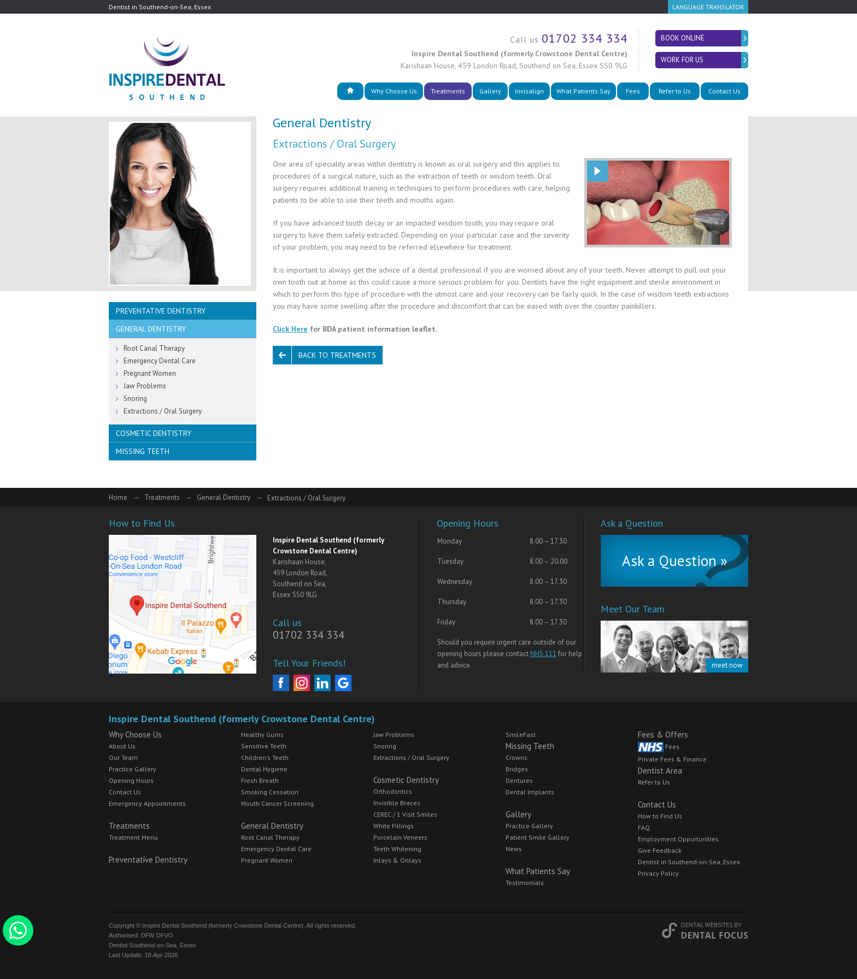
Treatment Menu (133, 837)
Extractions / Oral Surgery (163, 411)
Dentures (519, 780)
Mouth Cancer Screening (277, 803)
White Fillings (393, 826)
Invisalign (529, 91)
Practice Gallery (132, 769)
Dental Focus (714, 935)
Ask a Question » (674, 560)
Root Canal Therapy (154, 348)
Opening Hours (131, 780)
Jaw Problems (145, 386)
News (514, 849)
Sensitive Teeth (263, 746)
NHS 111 (543, 653)
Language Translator (708, 7)
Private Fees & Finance (672, 759)
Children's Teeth (265, 757)
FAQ (644, 827)
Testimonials (525, 882)
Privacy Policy (658, 873)
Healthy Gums (262, 734)
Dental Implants (530, 792)
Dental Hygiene (264, 769)
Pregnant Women (150, 373)
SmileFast (521, 734)
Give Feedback (660, 850)
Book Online (683, 38)
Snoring (135, 398)
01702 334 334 (584, 38)
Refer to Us (675, 91)
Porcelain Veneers (400, 837)
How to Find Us (660, 816)
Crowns (516, 757)
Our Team (123, 757)
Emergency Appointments (147, 803)
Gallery (490, 91)
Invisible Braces (396, 803)
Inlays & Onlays (397, 860)
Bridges (517, 769)
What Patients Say (583, 91)
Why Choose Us (394, 91)
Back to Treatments (337, 355)
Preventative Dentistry (161, 311)
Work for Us (682, 59)
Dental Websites (707, 925)
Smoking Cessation (269, 792)
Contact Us (724, 91)
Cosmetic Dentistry (153, 433)
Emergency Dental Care (160, 360)
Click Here (290, 329)
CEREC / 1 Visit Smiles (405, 814)
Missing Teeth (142, 451)
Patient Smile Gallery (538, 837)
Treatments (448, 91)
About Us (122, 746)
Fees (633, 91)
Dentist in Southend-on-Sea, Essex (689, 862)
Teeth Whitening (397, 849)
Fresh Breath (260, 780)
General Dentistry (151, 329)
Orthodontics (392, 791)
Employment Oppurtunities (678, 839)
